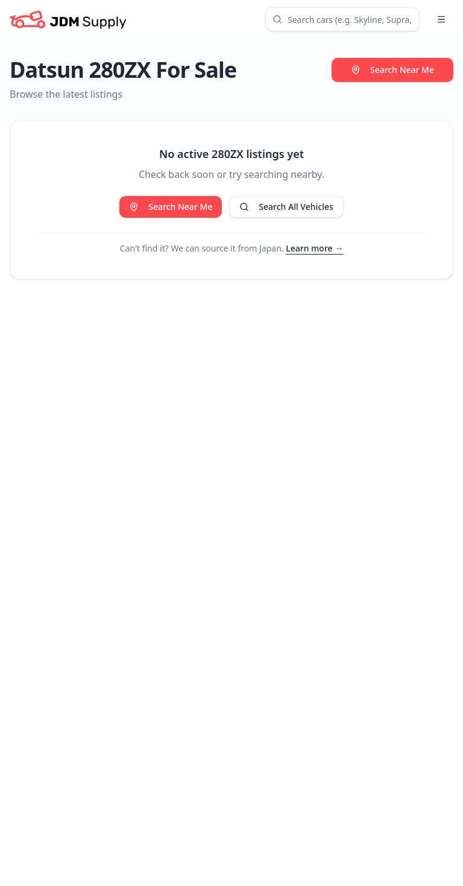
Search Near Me (392, 69)
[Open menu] (441, 19)
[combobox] (342, 19)
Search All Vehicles (286, 206)
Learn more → (314, 248)
